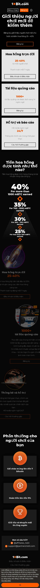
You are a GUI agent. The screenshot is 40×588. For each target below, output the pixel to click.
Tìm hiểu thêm (6, 581)
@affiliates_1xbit (20, 543)
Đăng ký (24, 10)
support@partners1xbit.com (20, 546)
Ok (20, 585)
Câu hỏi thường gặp (20, 145)
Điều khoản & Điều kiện (20, 77)
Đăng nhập (13, 10)
